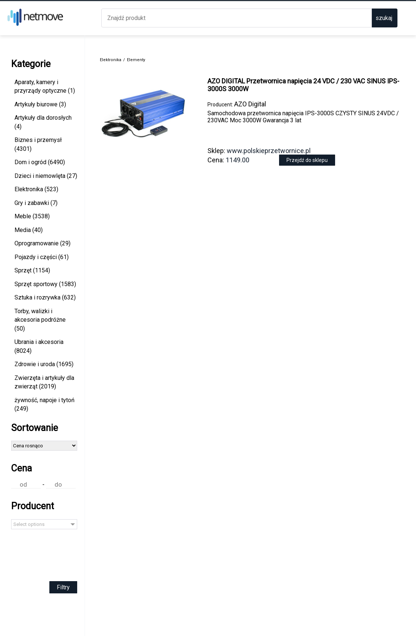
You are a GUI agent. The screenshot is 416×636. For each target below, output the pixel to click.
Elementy (136, 59)
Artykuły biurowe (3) (40, 104)
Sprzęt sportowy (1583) (45, 284)
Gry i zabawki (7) (36, 202)
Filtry (63, 587)
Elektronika (110, 59)
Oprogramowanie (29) (42, 243)
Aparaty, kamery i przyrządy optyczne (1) (44, 87)
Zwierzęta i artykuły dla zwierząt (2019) (44, 382)
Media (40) (28, 229)
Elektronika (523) (36, 189)
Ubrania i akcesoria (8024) (38, 346)
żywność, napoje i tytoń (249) (44, 405)
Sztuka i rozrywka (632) (45, 297)
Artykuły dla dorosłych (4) (43, 122)
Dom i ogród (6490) (39, 162)
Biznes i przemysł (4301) (38, 144)
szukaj (384, 17)
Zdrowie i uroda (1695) (43, 364)
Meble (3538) (32, 216)
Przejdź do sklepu (307, 160)
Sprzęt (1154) (32, 270)
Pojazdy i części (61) (41, 257)
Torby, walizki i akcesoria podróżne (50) (40, 320)
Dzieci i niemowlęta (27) (45, 175)
